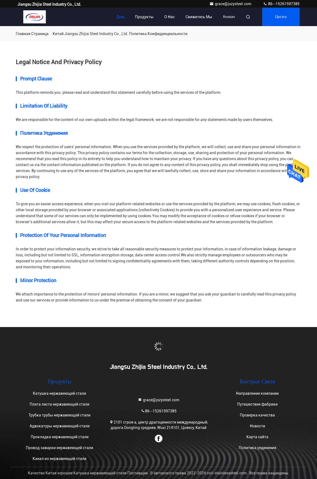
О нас (169, 17)
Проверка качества (257, 415)
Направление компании (257, 393)
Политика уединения (257, 448)
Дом (120, 17)
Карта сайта (257, 437)
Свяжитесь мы (199, 17)
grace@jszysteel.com (230, 4)
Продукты (144, 17)
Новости (257, 426)
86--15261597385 (281, 4)
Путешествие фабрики (257, 404)
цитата (281, 17)
